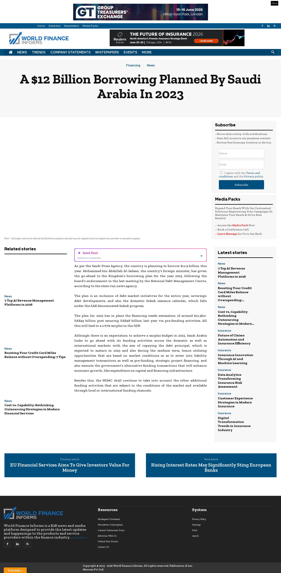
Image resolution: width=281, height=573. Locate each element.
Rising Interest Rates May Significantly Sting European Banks (211, 467)
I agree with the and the (241, 174)
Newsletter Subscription (110, 524)
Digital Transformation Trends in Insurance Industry (234, 424)
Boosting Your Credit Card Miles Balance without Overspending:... (235, 294)
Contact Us (103, 547)
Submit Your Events (108, 541)
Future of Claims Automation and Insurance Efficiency (234, 339)
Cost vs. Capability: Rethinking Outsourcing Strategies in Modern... (236, 318)
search (195, 535)
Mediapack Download (109, 519)
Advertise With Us (107, 535)
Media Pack (240, 225)
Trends (39, 52)
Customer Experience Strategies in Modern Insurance (235, 402)
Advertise (55, 25)
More (147, 52)
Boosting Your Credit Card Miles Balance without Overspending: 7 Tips (35, 355)
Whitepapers (107, 52)
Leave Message (227, 233)
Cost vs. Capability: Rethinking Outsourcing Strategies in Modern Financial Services (32, 409)
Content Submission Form (111, 530)
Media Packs (90, 25)
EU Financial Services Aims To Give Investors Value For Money (69, 467)
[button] (272, 52)
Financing (133, 65)
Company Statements (70, 52)
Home (41, 25)
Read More (80, 537)
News (22, 52)
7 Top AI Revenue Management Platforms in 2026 (29, 302)
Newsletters (71, 25)
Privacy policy (253, 176)
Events (130, 52)
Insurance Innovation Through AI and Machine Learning (235, 359)
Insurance (224, 331)
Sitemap (196, 524)
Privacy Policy (199, 519)
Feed (194, 530)
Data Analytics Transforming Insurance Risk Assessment (230, 381)
